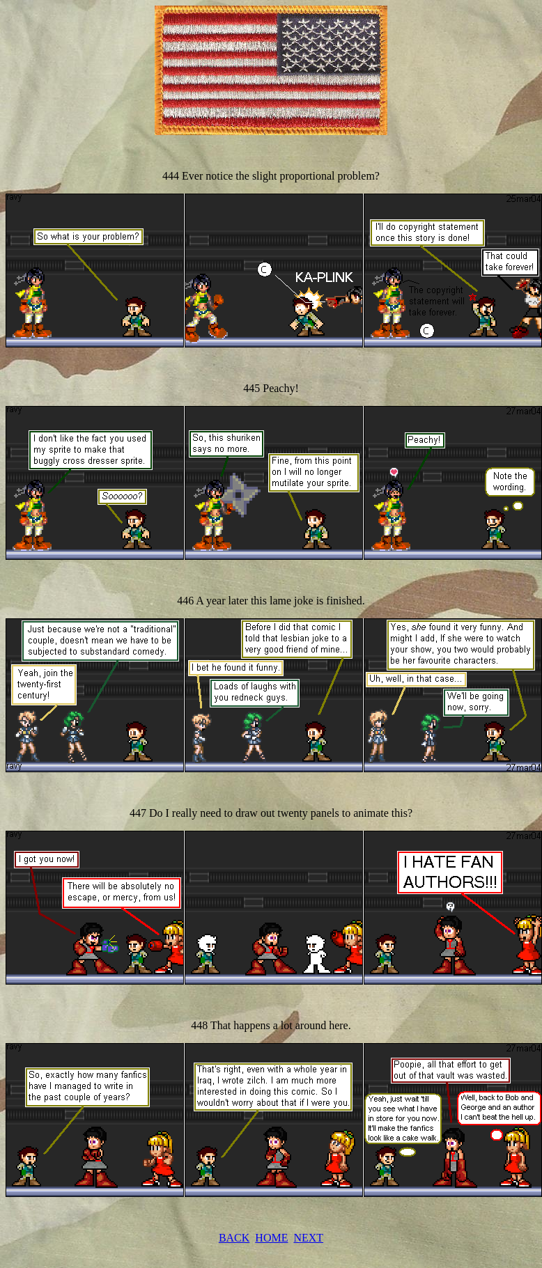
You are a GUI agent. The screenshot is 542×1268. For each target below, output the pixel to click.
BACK (234, 1238)
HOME (271, 1238)
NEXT (308, 1238)
